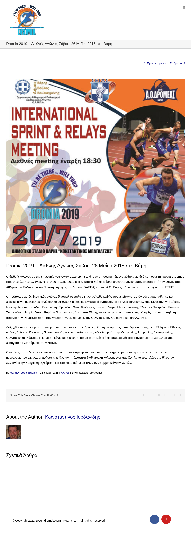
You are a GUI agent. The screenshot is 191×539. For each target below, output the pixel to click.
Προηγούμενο (156, 63)
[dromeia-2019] (95, 168)
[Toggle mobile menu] (184, 8)
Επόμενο (176, 63)
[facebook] (154, 519)
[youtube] (166, 519)
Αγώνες (65, 372)
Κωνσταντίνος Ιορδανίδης (23, 372)
